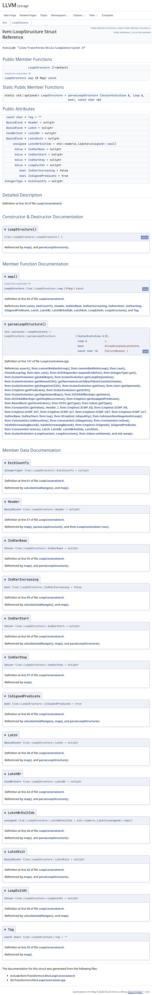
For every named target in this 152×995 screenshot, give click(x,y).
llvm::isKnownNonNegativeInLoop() (117, 416)
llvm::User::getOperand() (123, 386)
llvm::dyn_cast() (37, 373)
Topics (43, 15)
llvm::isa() (46, 416)
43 (28, 870)
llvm (5, 22)
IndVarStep (36, 160)
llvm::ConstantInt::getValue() (24, 407)
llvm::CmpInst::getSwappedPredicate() (92, 399)
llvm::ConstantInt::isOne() (111, 420)
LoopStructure (20, 22)
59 (28, 597)
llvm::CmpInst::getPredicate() (25, 390)
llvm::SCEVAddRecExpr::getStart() (87, 394)
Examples (107, 15)
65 (28, 299)
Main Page (10, 15)
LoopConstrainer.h (49, 203)
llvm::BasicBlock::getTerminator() (27, 403)
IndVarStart (37, 154)
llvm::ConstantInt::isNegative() (71, 420)
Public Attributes (122, 32)
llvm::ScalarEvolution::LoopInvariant (30, 433)
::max (109, 144)
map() (28, 247)
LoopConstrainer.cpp (54, 361)
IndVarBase (36, 149)
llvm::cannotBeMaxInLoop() (50, 368)
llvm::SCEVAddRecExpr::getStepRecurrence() (35, 399)
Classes (79, 15)
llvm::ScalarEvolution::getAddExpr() (29, 377)
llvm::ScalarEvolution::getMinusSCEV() (31, 381)
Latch (32, 128)
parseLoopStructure (83, 95)
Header (33, 122)
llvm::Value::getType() (97, 403)
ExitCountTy (37, 181)
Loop (136, 95)
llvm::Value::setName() (94, 433)
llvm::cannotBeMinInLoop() (89, 368)
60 (28, 714)
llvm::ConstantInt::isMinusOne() (26, 420)
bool (71, 100)
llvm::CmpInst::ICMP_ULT (129, 412)
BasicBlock (14, 122)
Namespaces (60, 15)
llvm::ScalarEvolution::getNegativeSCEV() (33, 386)
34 (26, 203)
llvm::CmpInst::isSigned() (92, 425)
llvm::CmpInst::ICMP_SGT (22, 412)
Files (93, 15)
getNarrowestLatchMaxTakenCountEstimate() (89, 381)
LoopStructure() (116, 310)
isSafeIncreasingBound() (57, 425)
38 (28, 753)
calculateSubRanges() (38, 488)
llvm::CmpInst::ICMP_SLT (57, 412)
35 (28, 947)
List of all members (141, 32)
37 (28, 520)
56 (28, 636)
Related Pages (28, 15)
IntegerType (14, 181)
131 (29, 361)
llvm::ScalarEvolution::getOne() (83, 386)
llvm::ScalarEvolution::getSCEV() (68, 390)
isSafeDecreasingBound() (22, 425)
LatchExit (35, 138)
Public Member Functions (103, 28)
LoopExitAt (36, 165)
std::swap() (125, 433)
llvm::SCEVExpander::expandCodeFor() (76, 373)
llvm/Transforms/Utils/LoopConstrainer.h (51, 48)
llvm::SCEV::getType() (66, 403)
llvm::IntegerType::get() (120, 373)
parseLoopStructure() (53, 247)
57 (28, 675)
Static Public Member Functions (133, 28)
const (52, 78)
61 (28, 481)
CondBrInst (14, 133)
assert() (25, 368)
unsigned (19, 144)
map (30, 78)
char (91, 100)
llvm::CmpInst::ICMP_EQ (76, 407)
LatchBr (34, 133)
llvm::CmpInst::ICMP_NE (110, 407)
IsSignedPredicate (42, 176)
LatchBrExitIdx (40, 144)
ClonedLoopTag (15, 373)
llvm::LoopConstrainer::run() (89, 527)
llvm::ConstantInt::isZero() (23, 429)
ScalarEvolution (113, 95)
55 (28, 558)
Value (18, 149)
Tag (30, 117)
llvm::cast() (27, 306)
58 (28, 908)
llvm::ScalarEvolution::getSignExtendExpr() (34, 394)
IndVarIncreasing (41, 170)
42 (28, 792)
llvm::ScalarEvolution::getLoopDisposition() (84, 377)
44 (28, 831)
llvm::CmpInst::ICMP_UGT (92, 412)
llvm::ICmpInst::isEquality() (72, 416)
